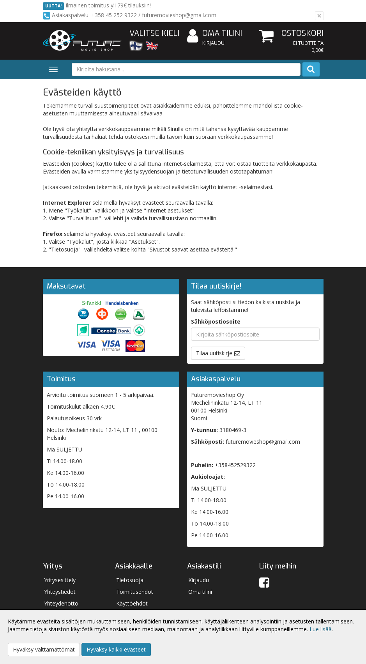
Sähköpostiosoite (215, 321)
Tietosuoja (129, 580)
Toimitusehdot (134, 591)
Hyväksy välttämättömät (44, 649)
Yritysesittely (60, 580)
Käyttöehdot (132, 603)
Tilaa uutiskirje (214, 353)
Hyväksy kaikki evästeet (116, 649)
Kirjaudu (213, 42)
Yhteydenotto (61, 603)
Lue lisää (320, 629)
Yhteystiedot (60, 591)
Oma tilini (214, 33)
